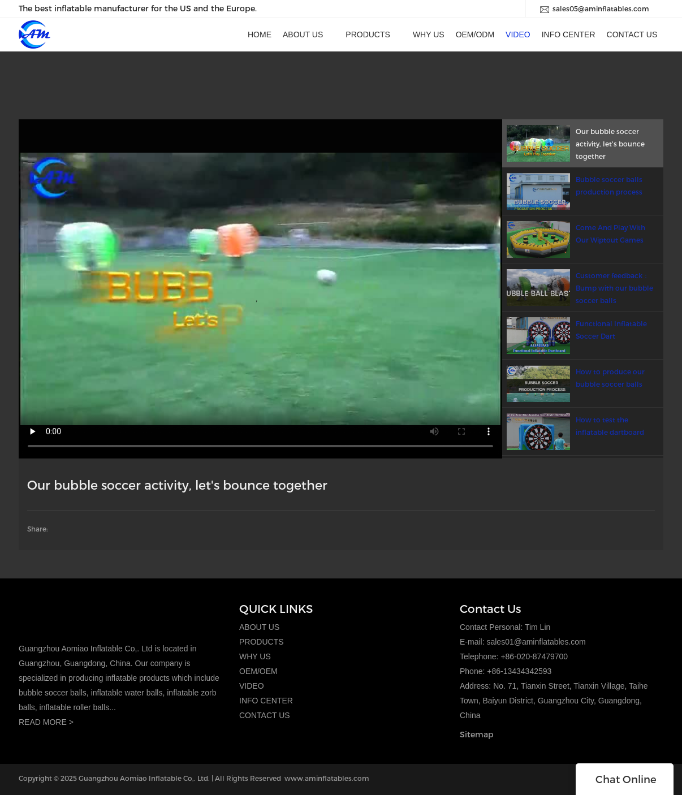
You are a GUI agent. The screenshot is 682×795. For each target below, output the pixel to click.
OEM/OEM (258, 671)
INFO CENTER (266, 700)
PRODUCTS (261, 641)
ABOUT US (259, 627)
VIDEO (251, 685)
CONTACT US (264, 715)
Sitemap (477, 734)
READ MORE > (46, 722)
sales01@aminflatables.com (535, 641)
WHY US (255, 656)
